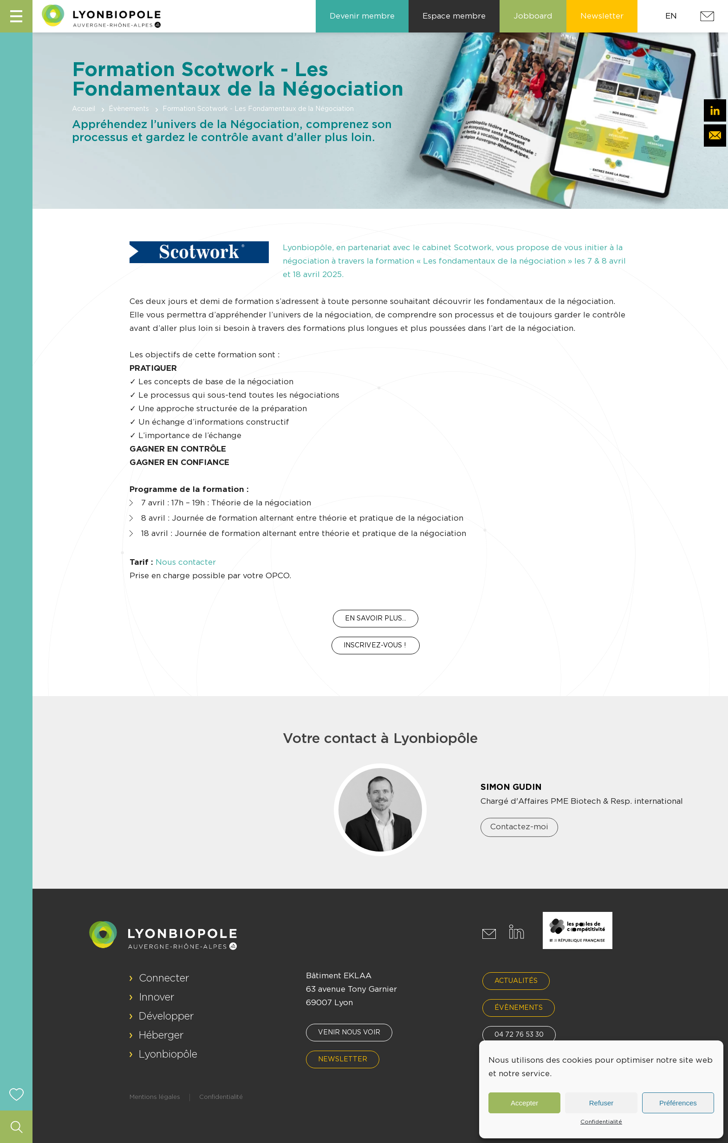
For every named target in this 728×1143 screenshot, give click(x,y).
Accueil (83, 109)
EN (671, 16)
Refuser (601, 1103)
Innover (157, 997)
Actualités (516, 981)
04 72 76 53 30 (519, 1035)
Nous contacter (186, 562)
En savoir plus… (375, 618)
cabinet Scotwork (457, 248)
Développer (166, 1016)
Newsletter (342, 1059)
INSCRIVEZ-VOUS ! (376, 645)
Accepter (524, 1103)
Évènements (129, 109)
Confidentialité (601, 1121)
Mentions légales (155, 1097)
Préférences (678, 1103)
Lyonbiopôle (168, 1054)
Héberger (161, 1035)
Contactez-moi (519, 827)
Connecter (164, 978)
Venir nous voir (349, 1032)
